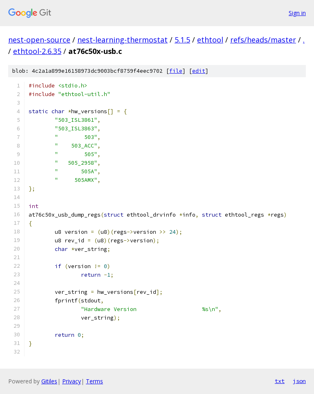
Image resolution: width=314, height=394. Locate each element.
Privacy (71, 381)
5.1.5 (182, 40)
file (175, 70)
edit (198, 70)
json (299, 381)
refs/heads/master (263, 40)
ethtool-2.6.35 (37, 51)
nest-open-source (39, 40)
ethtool (210, 40)
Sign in (297, 13)
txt (280, 381)
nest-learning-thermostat (122, 40)
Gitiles (49, 381)
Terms (94, 381)
